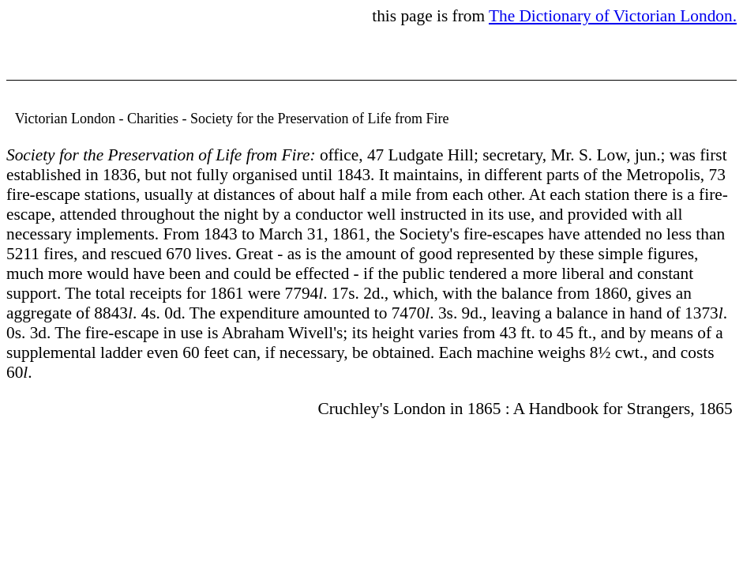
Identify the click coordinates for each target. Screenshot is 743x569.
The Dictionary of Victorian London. (613, 15)
